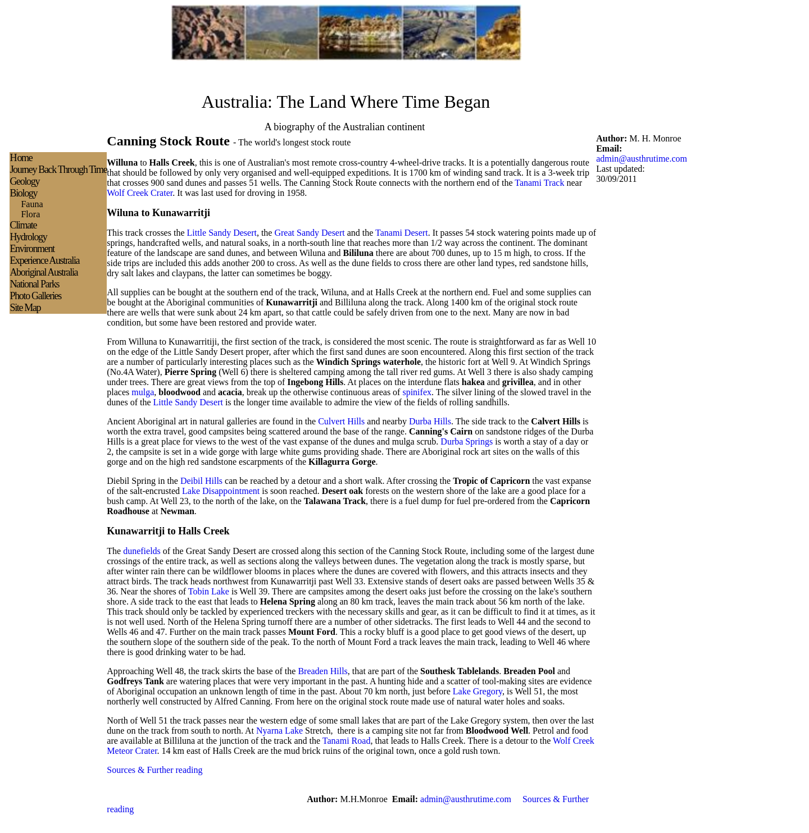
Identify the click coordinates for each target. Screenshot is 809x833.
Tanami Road (346, 740)
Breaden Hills (322, 671)
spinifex (416, 392)
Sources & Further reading (154, 770)
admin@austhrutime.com (641, 158)
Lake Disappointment (221, 491)
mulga (142, 392)
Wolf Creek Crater (139, 193)
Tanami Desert (401, 232)
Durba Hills (430, 421)
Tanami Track (539, 182)
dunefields (142, 551)
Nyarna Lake (279, 730)
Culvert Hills (341, 421)
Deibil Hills (201, 481)
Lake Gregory (477, 691)
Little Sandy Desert (221, 232)
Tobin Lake (208, 591)
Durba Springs (466, 441)
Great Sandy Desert (309, 232)
